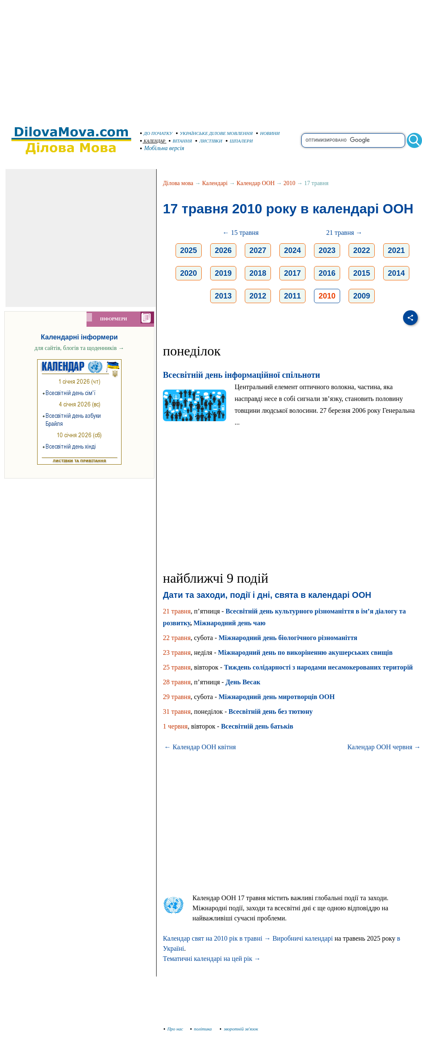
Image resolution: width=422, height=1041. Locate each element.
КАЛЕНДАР (152, 141)
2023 (327, 250)
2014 (396, 273)
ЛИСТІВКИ (209, 140)
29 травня (177, 696)
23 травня (177, 652)
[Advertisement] (211, 59)
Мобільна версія (162, 148)
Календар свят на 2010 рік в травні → (217, 938)
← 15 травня (240, 232)
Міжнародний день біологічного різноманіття (288, 637)
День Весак (242, 682)
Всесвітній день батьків (257, 726)
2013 (223, 296)
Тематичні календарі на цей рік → (212, 958)
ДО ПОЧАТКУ (156, 133)
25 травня (177, 667)
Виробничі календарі (303, 938)
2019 (223, 273)
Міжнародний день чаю (229, 623)
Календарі (214, 183)
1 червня (175, 726)
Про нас (173, 1028)
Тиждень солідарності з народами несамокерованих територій (318, 667)
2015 (361, 273)
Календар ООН (256, 183)
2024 (292, 250)
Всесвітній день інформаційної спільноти (241, 374)
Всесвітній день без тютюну (270, 711)
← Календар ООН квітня (200, 746)
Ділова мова (178, 183)
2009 (361, 296)
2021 (396, 250)
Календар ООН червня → (384, 746)
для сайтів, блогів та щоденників (79, 348)
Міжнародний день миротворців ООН (277, 696)
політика (201, 1028)
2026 (223, 250)
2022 (361, 250)
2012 (257, 296)
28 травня (177, 682)
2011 (292, 296)
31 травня (177, 711)
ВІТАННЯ (180, 140)
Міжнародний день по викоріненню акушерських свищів (305, 652)
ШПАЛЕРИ (239, 140)
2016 (327, 273)
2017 (292, 273)
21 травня (177, 611)
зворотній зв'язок (239, 1028)
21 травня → (344, 232)
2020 (188, 273)
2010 (289, 183)
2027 (257, 250)
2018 (257, 273)
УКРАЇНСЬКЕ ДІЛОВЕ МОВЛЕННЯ (214, 133)
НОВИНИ (268, 133)
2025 (188, 250)
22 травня (177, 637)
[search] (353, 140)
